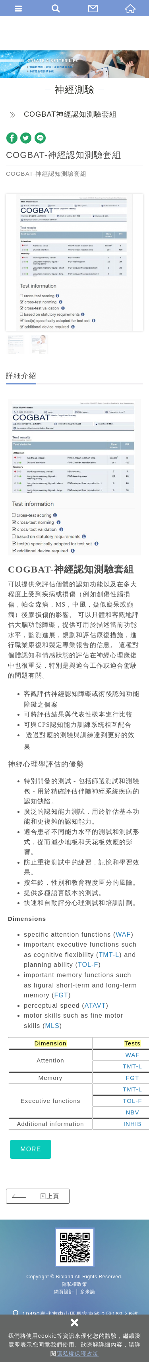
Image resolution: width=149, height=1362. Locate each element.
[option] (74, 262)
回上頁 (49, 1196)
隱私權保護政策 (77, 1353)
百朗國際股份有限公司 (74, 33)
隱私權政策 (74, 1284)
